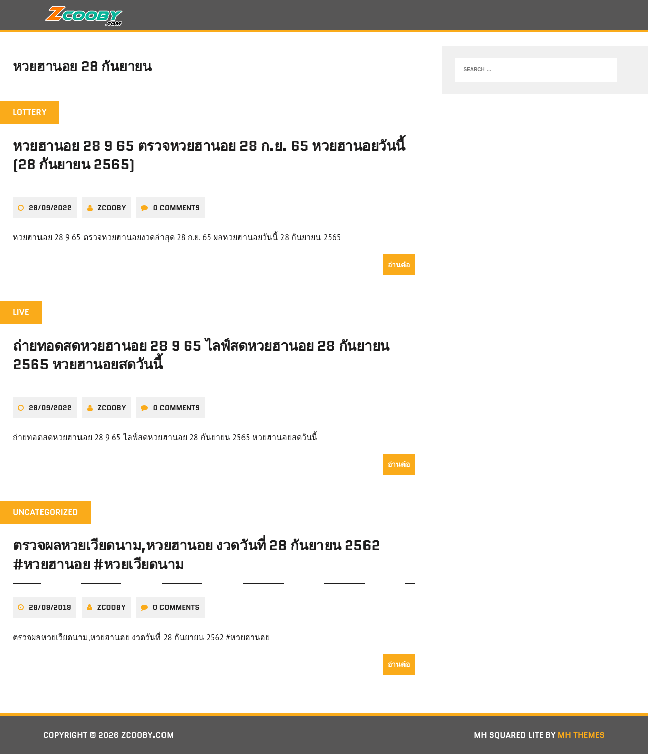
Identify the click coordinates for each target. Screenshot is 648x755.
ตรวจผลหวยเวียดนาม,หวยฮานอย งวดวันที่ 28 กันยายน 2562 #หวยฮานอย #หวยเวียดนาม (196, 555)
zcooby (112, 208)
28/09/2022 (50, 208)
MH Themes (581, 735)
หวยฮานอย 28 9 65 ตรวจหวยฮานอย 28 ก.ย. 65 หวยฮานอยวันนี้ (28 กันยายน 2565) (209, 156)
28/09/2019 (50, 608)
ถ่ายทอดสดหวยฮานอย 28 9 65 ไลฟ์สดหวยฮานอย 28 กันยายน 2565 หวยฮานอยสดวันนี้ (201, 355)
